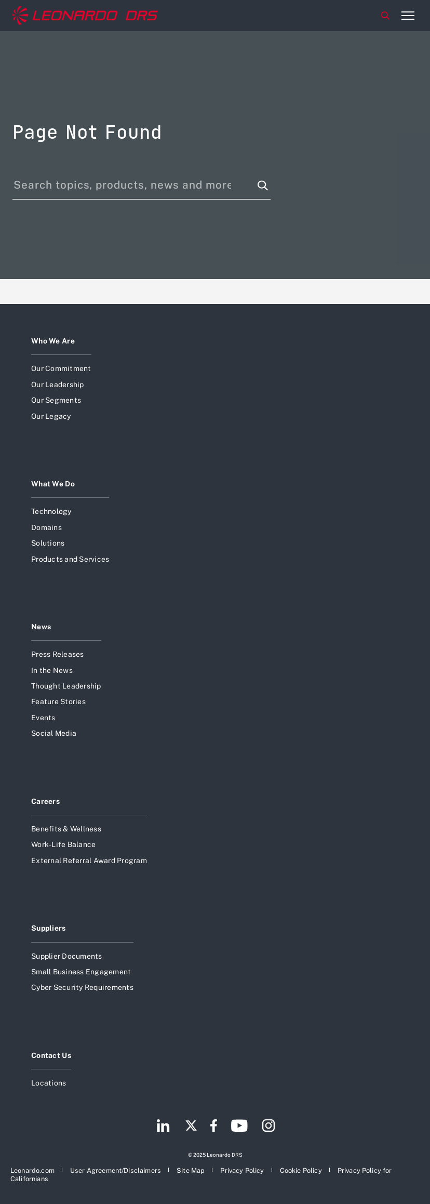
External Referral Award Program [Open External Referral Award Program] (89, 860)
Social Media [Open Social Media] (53, 733)
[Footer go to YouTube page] (239, 1127)
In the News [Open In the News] (52, 670)
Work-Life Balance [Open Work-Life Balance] (63, 844)
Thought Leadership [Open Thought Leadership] (66, 686)
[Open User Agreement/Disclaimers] (115, 1170)
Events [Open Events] (43, 717)
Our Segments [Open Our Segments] (56, 400)
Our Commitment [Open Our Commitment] (61, 368)
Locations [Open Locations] (48, 1083)
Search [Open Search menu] (385, 16)
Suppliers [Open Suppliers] (48, 928)
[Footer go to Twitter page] (191, 1127)
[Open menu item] (408, 16)
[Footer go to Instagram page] (268, 1127)
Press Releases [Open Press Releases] (57, 654)
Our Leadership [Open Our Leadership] (57, 384)
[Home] (85, 15)
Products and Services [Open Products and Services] (70, 559)
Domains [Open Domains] (46, 527)
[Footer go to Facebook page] (214, 1127)
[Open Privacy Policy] (242, 1170)
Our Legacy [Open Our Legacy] (51, 416)
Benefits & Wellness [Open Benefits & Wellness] (66, 829)
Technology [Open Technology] (51, 511)
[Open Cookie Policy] (301, 1170)
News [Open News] (41, 627)
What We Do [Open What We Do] (53, 484)
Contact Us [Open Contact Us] (51, 1055)
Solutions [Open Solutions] (47, 543)
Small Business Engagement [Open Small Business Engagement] (81, 972)
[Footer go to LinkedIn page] (163, 1127)
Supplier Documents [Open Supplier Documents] (66, 956)
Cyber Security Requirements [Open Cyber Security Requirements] (82, 987)
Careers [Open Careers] (45, 801)
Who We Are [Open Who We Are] (53, 341)
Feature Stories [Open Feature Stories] (58, 701)
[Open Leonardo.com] (32, 1170)
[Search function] (263, 185)
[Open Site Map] (191, 1170)
